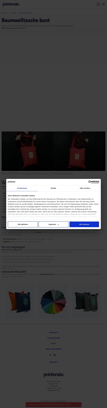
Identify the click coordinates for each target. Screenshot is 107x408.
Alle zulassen (84, 224)
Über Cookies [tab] (85, 188)
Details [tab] (53, 188)
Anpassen (54, 224)
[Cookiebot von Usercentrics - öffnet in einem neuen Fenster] (90, 182)
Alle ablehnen (23, 224)
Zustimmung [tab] (22, 188)
